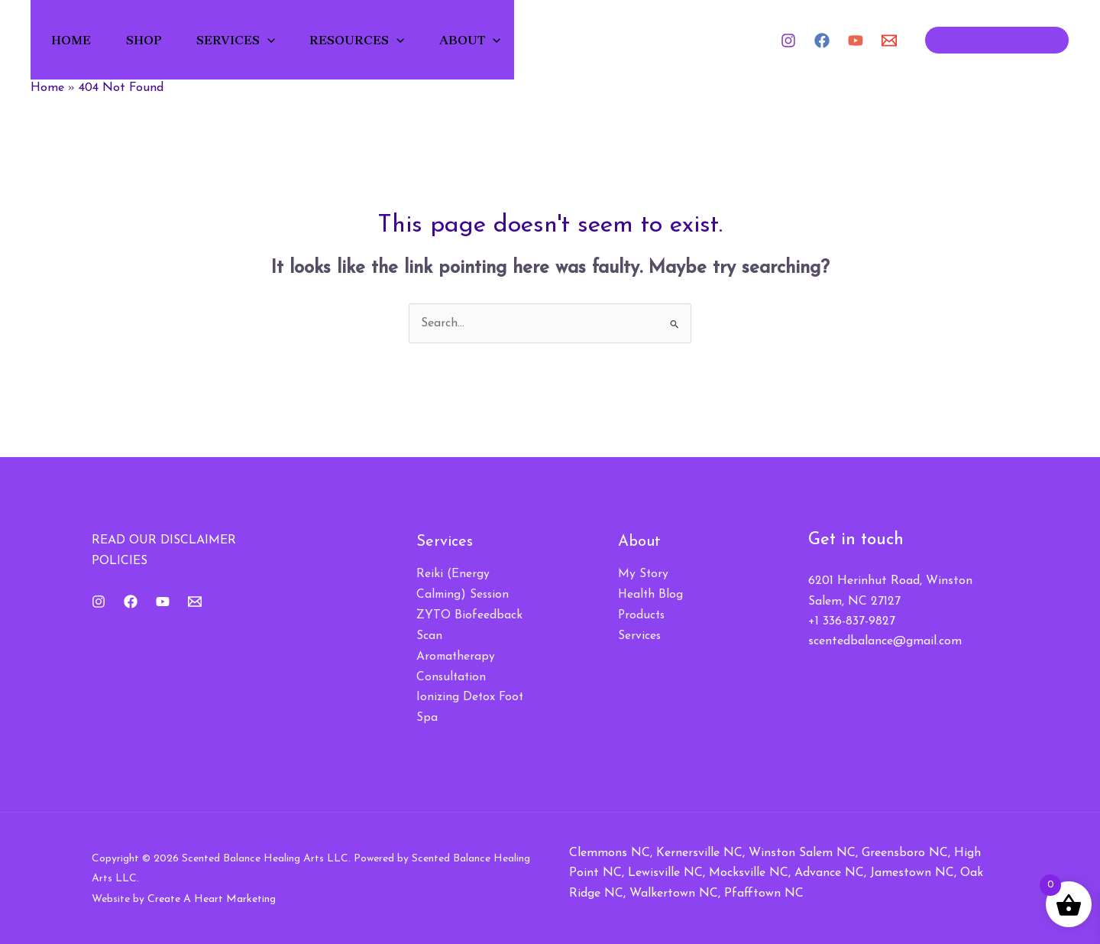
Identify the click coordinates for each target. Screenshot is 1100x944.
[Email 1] (889, 40)
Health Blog (651, 595)
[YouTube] (855, 40)
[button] (272, 39)
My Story (643, 574)
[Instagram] (788, 40)
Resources (362, 39)
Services (240, 39)
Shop (147, 39)
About (476, 39)
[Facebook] (822, 40)
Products (642, 614)
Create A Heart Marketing (211, 896)
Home (73, 39)
